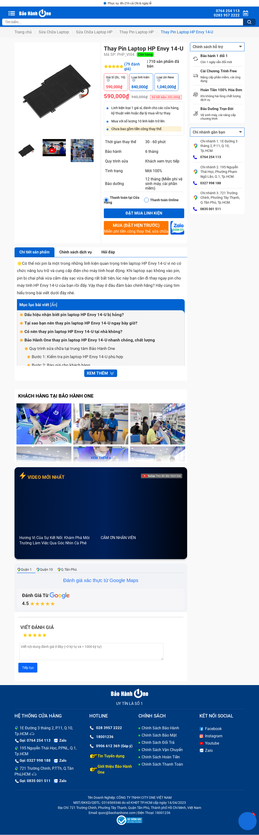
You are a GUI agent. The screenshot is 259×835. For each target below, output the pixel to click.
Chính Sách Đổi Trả (158, 742)
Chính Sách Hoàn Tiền (161, 757)
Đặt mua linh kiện (144, 213)
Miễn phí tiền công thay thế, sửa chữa (136, 228)
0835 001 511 (207, 209)
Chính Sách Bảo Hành (160, 728)
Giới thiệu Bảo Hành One (111, 769)
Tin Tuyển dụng (107, 756)
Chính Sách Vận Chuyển (162, 749)
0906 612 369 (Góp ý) (111, 746)
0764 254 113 (207, 157)
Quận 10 (44, 570)
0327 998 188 (207, 183)
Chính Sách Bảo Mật (159, 735)
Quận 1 (24, 570)
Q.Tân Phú (67, 570)
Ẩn (53, 304)
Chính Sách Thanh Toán (162, 764)
